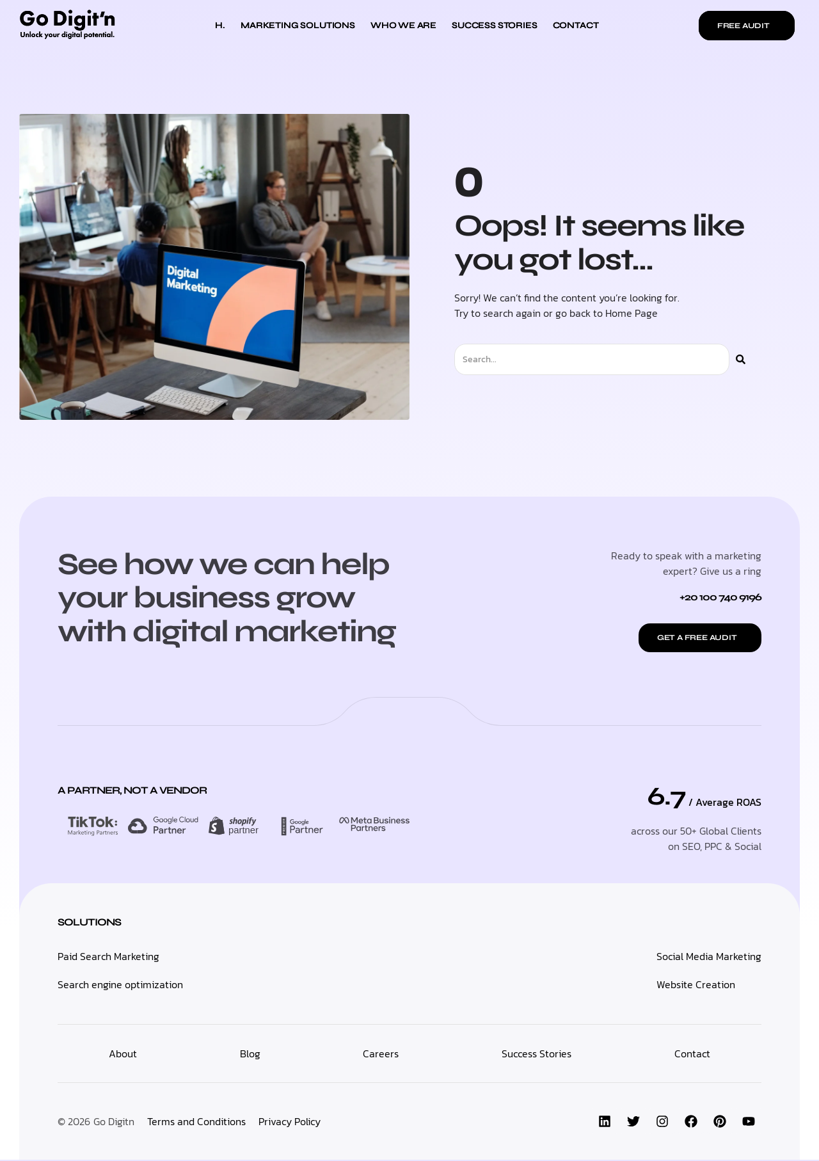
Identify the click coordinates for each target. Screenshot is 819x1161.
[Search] (740, 359)
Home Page (631, 313)
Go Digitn (113, 1122)
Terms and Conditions (196, 1122)
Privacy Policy (289, 1122)
